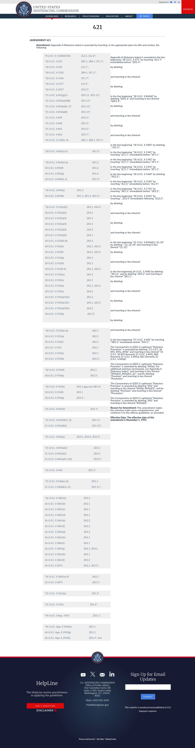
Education (112, 16)
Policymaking (91, 16)
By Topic (145, 16)
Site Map (100, 739)
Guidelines (52, 17)
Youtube (171, 2)
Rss (178, 2)
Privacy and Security (87, 739)
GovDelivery (175, 2)
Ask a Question (45, 706)
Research (70, 16)
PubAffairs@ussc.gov (97, 705)
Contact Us (163, 2)
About (129, 16)
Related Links (111, 739)
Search (188, 9)
